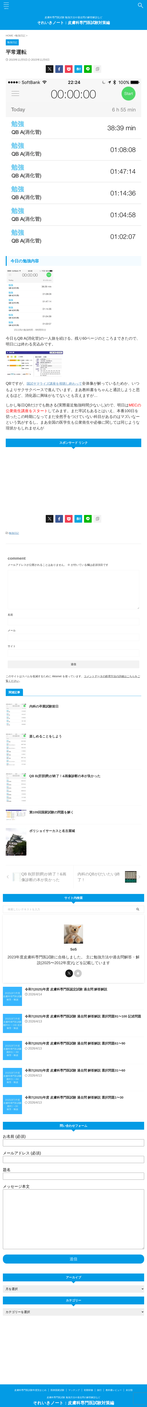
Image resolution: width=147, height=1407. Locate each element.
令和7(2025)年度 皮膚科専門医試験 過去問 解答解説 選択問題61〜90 (78, 1090)
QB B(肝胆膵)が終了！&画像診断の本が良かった (75, 797)
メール (12, 629)
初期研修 (88, 1382)
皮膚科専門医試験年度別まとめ (30, 1382)
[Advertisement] (38, 477)
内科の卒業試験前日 (52, 706)
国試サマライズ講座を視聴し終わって (59, 383)
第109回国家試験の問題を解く (60, 844)
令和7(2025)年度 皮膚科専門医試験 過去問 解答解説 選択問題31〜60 (78, 1117)
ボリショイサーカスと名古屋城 (61, 867)
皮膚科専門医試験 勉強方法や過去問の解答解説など (73, 1389)
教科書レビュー (114, 1382)
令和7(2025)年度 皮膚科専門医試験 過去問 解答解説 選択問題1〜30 (77, 1144)
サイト (12, 645)
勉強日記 (14, 532)
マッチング (74, 1382)
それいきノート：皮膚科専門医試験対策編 (73, 23)
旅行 (99, 1382)
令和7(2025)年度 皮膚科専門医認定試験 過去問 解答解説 (68, 1036)
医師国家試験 (57, 1382)
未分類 (129, 1382)
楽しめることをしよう (54, 744)
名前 (10, 614)
